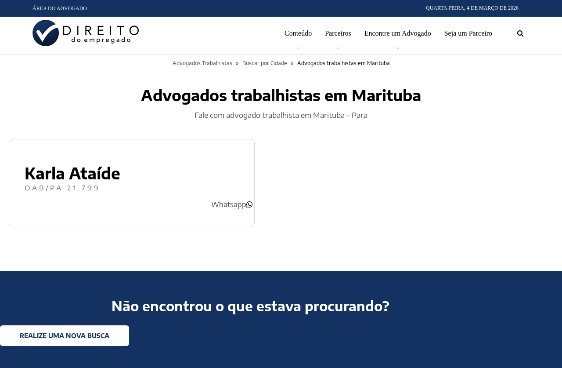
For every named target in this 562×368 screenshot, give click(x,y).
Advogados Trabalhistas (202, 63)
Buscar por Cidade (264, 63)
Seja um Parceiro (468, 33)
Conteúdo (298, 33)
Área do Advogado (59, 8)
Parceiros (338, 33)
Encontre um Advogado (397, 33)
